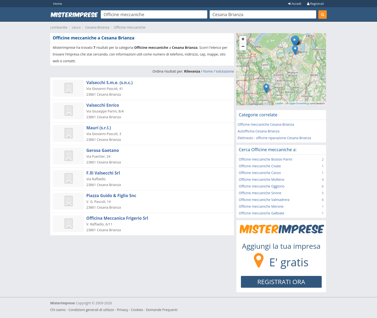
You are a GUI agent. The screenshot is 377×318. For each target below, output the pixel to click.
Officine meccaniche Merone (261, 206)
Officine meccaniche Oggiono (261, 186)
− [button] (243, 46)
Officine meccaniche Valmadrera (264, 199)
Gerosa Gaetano (102, 150)
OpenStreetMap (299, 103)
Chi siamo (58, 309)
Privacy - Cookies (130, 309)
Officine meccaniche (129, 27)
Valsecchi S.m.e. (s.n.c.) (109, 82)
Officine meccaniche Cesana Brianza (266, 124)
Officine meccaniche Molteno (261, 179)
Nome (208, 71)
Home (57, 3)
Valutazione (225, 71)
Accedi (294, 3)
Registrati (315, 3)
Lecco (76, 27)
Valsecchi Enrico (102, 105)
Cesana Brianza (97, 27)
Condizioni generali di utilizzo (91, 309)
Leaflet (279, 103)
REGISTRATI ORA (281, 281)
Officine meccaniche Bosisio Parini (265, 159)
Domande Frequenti (161, 309)
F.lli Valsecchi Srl (103, 173)
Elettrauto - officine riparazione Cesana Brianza (274, 138)
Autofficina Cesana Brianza (258, 131)
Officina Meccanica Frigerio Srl (117, 218)
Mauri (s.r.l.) (98, 128)
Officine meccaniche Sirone (260, 193)
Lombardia (58, 27)
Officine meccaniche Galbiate (261, 213)
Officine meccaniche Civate (260, 166)
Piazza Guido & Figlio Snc (111, 195)
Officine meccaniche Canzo (260, 172)
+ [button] (243, 39)
